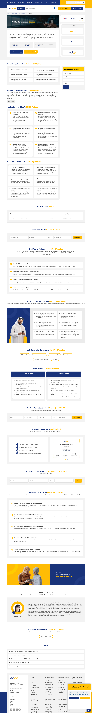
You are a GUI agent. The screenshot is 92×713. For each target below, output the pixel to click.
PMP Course (34, 704)
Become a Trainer (35, 687)
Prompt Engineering (49, 692)
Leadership (61, 702)
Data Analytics (48, 682)
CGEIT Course (61, 692)
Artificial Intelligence (49, 680)
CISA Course (61, 684)
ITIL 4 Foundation (49, 687)
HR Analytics (34, 711)
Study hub (33, 685)
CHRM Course (34, 706)
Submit (66, 86)
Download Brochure (16, 51)
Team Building (61, 706)
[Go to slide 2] (67, 459)
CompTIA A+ (75, 706)
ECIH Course (61, 689)
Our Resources (34, 690)
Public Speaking (62, 709)
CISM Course (61, 686)
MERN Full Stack (76, 685)
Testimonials (29, 2)
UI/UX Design (48, 706)
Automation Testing (76, 687)
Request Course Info (30, 52)
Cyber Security (14, 13)
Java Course (75, 689)
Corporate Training (11, 2)
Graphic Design (48, 704)
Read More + (11, 101)
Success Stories (44, 2)
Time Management (62, 704)
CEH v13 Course (62, 680)
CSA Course (61, 687)
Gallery (33, 692)
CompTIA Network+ (76, 709)
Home (8, 13)
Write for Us (34, 689)
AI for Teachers (48, 694)
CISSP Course (61, 682)
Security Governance (23, 13)
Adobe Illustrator (48, 709)
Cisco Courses (75, 704)
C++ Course (75, 690)
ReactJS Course (76, 694)
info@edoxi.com (14, 696)
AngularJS (74, 692)
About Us (33, 683)
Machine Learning (49, 684)
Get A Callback (77, 417)
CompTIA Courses (76, 702)
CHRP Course (34, 707)
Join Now (78, 480)
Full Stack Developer (77, 682)
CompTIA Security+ (76, 708)
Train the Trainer (35, 709)
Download (77, 237)
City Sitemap (34, 694)
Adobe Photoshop (49, 707)
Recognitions (21, 2)
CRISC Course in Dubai (46, 636)
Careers (36, 2)
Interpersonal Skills (62, 708)
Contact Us (53, 2)
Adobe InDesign (48, 711)
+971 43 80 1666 (14, 692)
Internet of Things (49, 686)
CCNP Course (75, 711)
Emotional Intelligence (63, 711)
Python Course (75, 683)
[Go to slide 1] (65, 459)
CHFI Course (61, 691)
